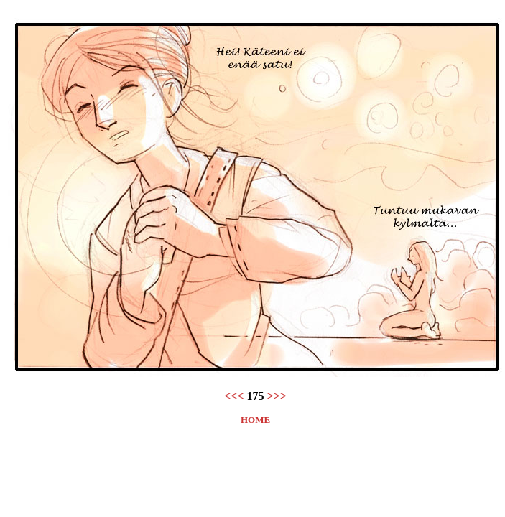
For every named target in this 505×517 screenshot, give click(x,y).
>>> (277, 396)
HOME (255, 419)
